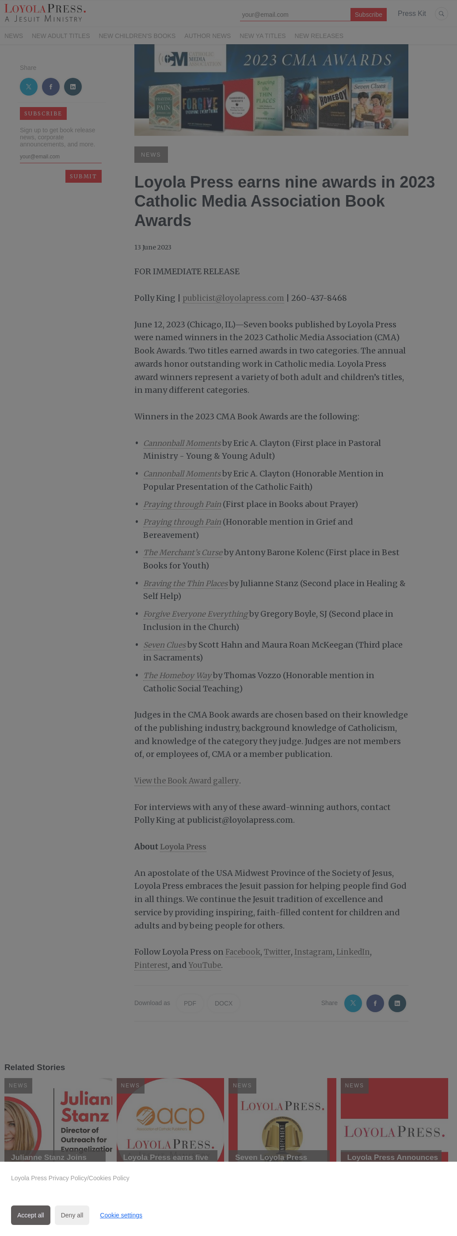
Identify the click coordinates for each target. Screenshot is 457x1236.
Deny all (72, 1215)
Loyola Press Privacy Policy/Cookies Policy (70, 1178)
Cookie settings (121, 1215)
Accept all (30, 1215)
